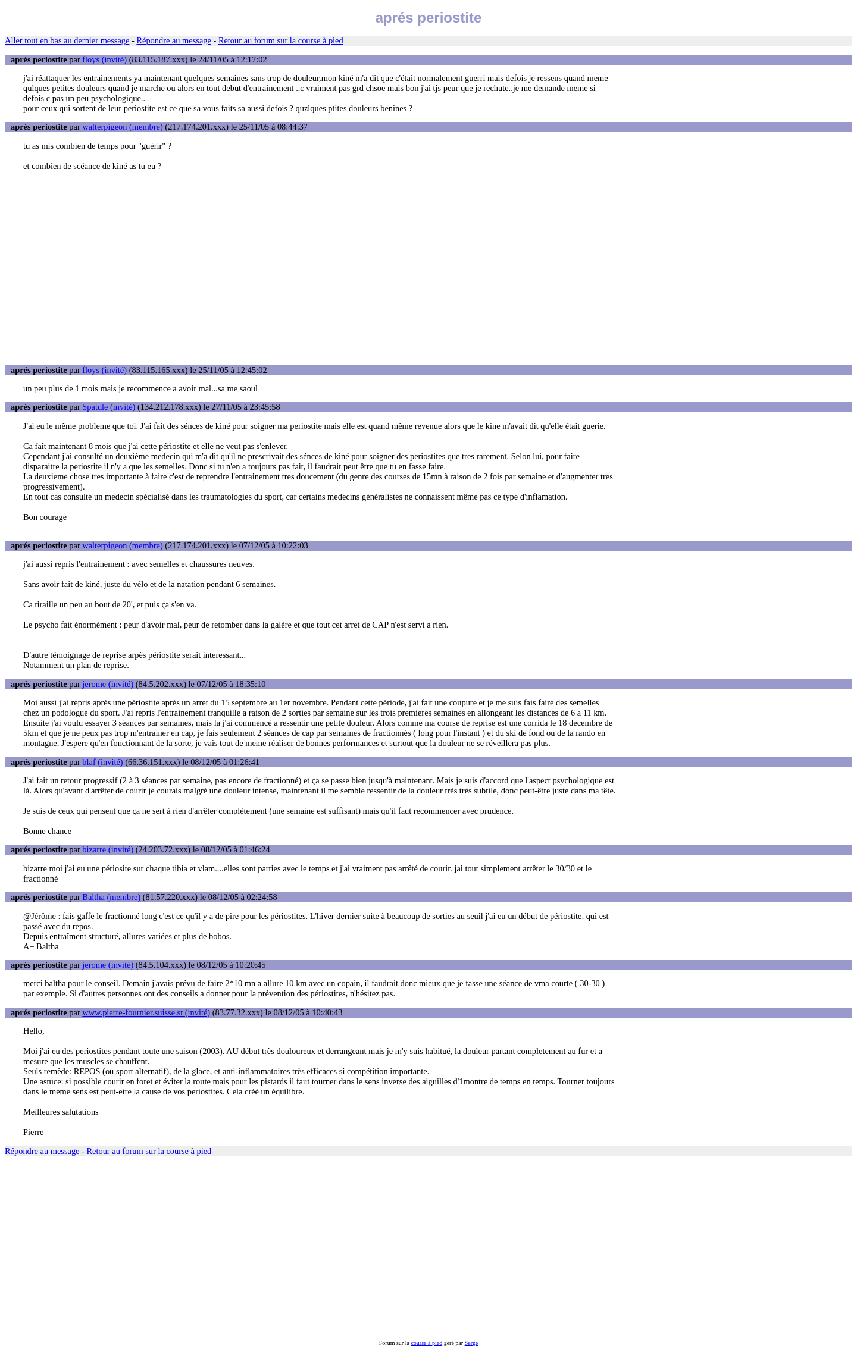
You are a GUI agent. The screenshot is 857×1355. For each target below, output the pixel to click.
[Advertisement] (428, 273)
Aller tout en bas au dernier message (67, 40)
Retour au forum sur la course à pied (280, 40)
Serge (471, 1343)
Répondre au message (173, 40)
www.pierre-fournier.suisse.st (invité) (146, 1012)
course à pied (426, 1343)
